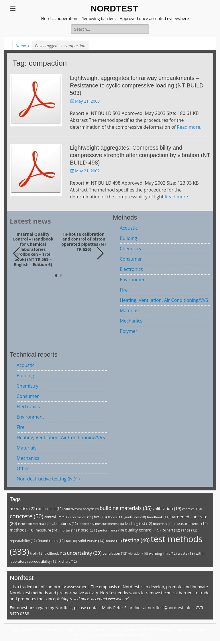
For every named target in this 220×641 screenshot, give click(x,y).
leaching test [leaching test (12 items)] (138, 523)
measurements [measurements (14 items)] (191, 523)
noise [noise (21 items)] (87, 530)
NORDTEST (114, 8)
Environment (133, 279)
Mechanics (131, 321)
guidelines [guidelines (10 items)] (135, 517)
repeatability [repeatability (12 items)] (23, 540)
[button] (100, 253)
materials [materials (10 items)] (163, 523)
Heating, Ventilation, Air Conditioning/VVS (164, 300)
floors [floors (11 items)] (115, 517)
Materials (130, 310)
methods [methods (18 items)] (22, 530)
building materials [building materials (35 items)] (126, 508)
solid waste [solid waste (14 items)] (91, 540)
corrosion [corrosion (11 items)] (82, 517)
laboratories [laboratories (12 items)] (65, 523)
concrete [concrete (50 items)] (26, 516)
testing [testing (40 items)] (136, 540)
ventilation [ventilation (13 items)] (115, 553)
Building (128, 238)
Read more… (190, 127)
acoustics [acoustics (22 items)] (23, 508)
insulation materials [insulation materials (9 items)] (34, 524)
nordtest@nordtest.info (170, 607)
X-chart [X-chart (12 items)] (67, 561)
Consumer (131, 259)
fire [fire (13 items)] (100, 517)
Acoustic (129, 228)
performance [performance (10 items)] (111, 530)
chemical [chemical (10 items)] (192, 509)
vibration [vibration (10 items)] (138, 553)
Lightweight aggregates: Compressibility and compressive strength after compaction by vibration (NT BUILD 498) (140, 155)
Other (23, 468)
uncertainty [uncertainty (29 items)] (84, 553)
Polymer (129, 331)
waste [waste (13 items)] (186, 553)
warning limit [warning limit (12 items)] (163, 553)
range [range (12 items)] (189, 530)
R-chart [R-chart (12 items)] (171, 530)
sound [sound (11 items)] (113, 541)
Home (22, 46)
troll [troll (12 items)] (36, 553)
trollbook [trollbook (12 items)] (55, 553)
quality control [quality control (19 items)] (143, 530)
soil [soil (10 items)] (71, 541)
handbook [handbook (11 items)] (158, 517)
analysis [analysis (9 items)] (91, 509)
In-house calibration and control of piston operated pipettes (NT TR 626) (83, 242)
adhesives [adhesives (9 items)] (73, 509)
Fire (124, 290)
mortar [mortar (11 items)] (68, 530)
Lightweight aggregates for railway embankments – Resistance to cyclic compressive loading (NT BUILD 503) (136, 85)
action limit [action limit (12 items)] (50, 508)
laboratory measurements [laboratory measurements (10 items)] (101, 523)
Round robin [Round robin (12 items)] (51, 540)
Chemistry (131, 248)
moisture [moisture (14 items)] (47, 530)
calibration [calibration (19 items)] (167, 508)
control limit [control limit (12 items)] (57, 517)
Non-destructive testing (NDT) (48, 479)
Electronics (131, 269)
